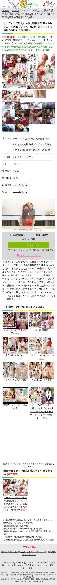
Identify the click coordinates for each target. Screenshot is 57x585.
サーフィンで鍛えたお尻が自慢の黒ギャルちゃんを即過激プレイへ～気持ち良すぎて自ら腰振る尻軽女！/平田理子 (15, 495)
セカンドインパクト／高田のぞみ (15, 323)
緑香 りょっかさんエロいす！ (41, 348)
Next (50, 71)
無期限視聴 (19, 235)
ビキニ (15, 10)
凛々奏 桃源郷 (41, 322)
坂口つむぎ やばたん (15, 346)
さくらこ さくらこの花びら (15, 373)
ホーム (5, 10)
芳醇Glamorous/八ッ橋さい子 (15, 398)
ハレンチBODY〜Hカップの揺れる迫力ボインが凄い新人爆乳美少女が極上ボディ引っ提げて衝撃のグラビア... (41, 403)
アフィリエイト (29, 554)
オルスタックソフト (23, 157)
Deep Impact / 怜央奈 (41, 371)
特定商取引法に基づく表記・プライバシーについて (24, 552)
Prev (6, 71)
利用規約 (52, 552)
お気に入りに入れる (28, 255)
